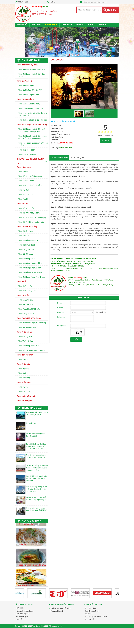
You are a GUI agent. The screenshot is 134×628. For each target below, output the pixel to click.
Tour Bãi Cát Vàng (25, 254)
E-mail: (60, 308)
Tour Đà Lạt (23, 359)
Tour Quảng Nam (92, 611)
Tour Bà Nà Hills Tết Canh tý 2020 (32, 69)
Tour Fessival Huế (25, 304)
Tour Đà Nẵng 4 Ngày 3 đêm (30, 272)
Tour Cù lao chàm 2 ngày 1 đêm (31, 108)
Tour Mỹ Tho (23, 387)
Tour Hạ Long (23, 369)
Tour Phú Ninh (24, 199)
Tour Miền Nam (24, 382)
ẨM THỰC (103, 25)
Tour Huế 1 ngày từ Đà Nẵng (30, 185)
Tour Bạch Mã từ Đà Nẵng (29, 318)
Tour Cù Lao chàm (25, 99)
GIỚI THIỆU (36, 25)
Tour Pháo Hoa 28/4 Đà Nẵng (30, 309)
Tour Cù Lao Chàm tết (27, 154)
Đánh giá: (61, 312)
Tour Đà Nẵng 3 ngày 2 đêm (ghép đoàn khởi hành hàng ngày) (32, 137)
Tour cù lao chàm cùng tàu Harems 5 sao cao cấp (32, 114)
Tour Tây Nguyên (25, 355)
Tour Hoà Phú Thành (26, 245)
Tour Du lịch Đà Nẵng (27, 226)
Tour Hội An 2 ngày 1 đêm (29, 213)
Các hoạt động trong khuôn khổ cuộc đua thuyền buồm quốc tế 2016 (36, 489)
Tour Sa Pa (22, 373)
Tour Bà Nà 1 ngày (26, 85)
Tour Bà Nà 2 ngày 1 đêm (28, 95)
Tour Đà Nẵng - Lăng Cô (28, 240)
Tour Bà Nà (23, 172)
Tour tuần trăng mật (26, 396)
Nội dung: (61, 317)
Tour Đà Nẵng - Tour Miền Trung (31, 277)
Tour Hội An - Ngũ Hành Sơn (30, 176)
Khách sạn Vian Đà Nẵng (61, 608)
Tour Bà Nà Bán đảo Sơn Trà (30, 90)
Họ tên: (60, 303)
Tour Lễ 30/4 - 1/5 (25, 300)
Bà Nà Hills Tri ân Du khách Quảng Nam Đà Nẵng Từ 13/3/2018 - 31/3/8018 (36, 446)
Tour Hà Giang (24, 378)
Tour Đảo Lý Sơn (25, 336)
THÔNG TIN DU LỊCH (32, 408)
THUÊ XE (79, 25)
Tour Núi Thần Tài (25, 194)
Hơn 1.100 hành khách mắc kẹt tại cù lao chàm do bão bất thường (36, 478)
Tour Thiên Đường (25, 341)
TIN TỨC (91, 25)
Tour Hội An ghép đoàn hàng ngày (32, 217)
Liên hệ (19, 619)
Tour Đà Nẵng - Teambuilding (30, 263)
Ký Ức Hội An (31, 423)
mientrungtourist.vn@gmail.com (95, 2)
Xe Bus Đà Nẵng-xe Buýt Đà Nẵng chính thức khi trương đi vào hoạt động (37, 468)
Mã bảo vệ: (61, 326)
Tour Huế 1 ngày (25, 286)
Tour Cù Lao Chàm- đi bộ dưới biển (32, 120)
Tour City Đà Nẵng (26, 231)
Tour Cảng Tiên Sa (26, 249)
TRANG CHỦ (22, 25)
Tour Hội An (22, 203)
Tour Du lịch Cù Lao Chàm (96, 616)
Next (115, 43)
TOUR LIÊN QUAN (77, 158)
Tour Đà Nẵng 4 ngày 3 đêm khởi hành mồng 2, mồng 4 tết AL (31, 130)
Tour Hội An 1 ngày (26, 208)
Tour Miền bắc (23, 364)
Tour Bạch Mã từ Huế (27, 327)
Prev (29, 43)
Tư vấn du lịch (22, 616)
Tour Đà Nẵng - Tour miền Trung (32, 124)
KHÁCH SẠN (67, 25)
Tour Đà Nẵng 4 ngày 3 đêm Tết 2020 (31, 75)
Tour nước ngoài (24, 400)
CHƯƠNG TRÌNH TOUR (59, 158)
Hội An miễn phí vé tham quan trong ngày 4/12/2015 (36, 509)
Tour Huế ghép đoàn (26, 150)
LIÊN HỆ (20, 28)
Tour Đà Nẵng (90, 608)
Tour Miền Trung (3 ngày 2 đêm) (31, 350)
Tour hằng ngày (24, 167)
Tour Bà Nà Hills (24, 81)
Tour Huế (21, 281)
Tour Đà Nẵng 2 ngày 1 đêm (29, 268)
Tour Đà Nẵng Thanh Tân (28, 346)
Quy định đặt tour (23, 614)
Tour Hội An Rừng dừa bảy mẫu (31, 222)
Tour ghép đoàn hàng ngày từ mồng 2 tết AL (33, 144)
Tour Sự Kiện (23, 295)
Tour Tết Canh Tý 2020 (27, 65)
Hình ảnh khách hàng (24, 611)
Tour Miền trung (24, 332)
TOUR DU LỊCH (51, 25)
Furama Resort (57, 611)
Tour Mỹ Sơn (23, 190)
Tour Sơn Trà (23, 236)
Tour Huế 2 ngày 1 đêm (28, 291)
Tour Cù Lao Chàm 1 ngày (29, 104)
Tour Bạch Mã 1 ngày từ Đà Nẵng (32, 323)
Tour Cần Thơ (24, 391)
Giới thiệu (20, 608)
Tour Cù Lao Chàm (26, 181)
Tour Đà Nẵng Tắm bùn (28, 259)
